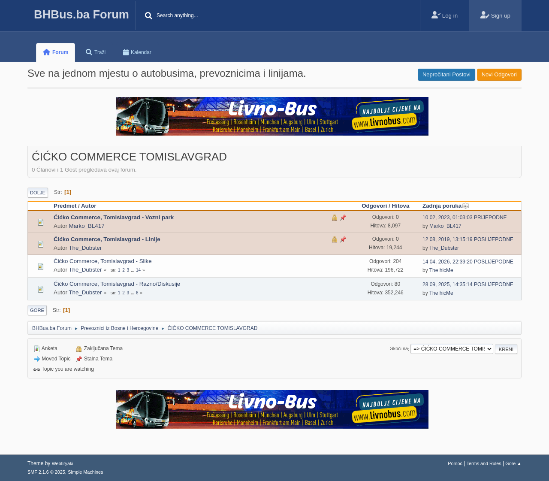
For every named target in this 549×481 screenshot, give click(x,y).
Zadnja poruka (445, 206)
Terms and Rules (484, 463)
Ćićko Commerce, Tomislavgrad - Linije (107, 239)
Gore (37, 310)
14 (138, 270)
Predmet (65, 206)
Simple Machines (85, 472)
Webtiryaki (62, 463)
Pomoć (455, 463)
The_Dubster (85, 248)
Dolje (37, 192)
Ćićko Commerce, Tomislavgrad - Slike (103, 261)
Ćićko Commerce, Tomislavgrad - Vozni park (114, 217)
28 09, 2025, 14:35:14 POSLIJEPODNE (467, 284)
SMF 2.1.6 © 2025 (46, 472)
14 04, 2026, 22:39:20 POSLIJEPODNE (467, 262)
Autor (89, 206)
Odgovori (374, 206)
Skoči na (399, 348)
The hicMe (441, 270)
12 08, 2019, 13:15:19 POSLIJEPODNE (467, 239)
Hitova (401, 206)
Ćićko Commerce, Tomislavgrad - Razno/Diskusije (117, 284)
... (133, 270)
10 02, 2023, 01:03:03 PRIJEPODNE (464, 218)
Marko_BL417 (87, 226)
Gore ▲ (513, 463)
